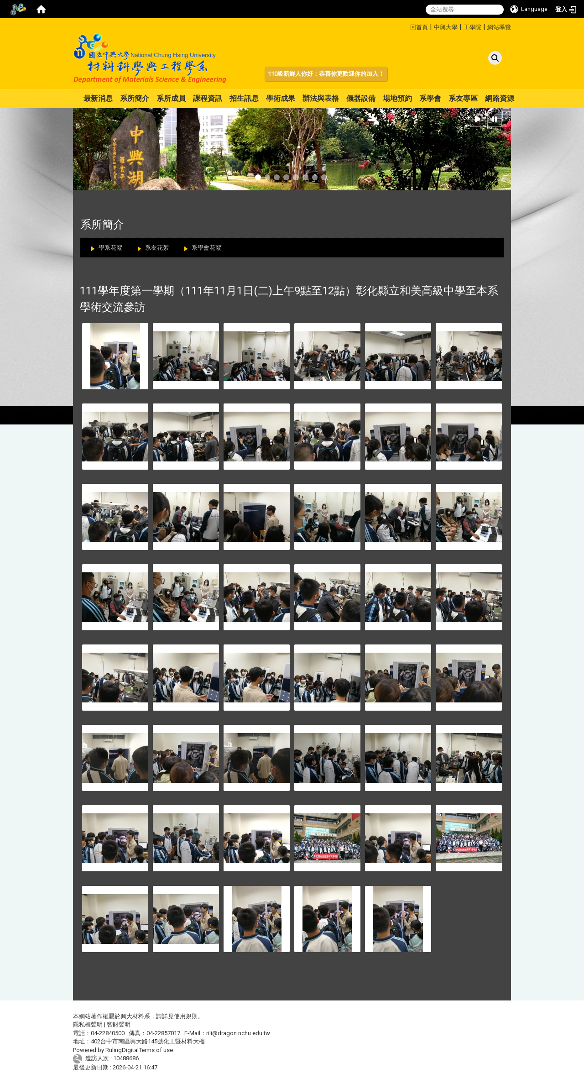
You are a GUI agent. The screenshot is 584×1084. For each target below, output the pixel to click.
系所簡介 (134, 98)
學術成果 (280, 98)
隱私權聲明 (88, 1024)
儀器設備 (360, 98)
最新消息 (98, 98)
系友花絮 (157, 247)
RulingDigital (122, 1050)
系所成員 (171, 98)
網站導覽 (499, 27)
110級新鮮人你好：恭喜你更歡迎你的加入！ (326, 73)
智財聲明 (118, 1024)
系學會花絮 (206, 247)
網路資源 (499, 98)
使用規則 (186, 1016)
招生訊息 (244, 98)
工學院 (472, 27)
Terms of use (156, 1050)
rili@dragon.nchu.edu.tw (238, 1033)
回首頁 (419, 27)
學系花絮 (110, 247)
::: (407, 25)
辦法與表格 (320, 98)
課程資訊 (207, 98)
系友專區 (463, 98)
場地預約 (397, 98)
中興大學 (446, 27)
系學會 (430, 98)
